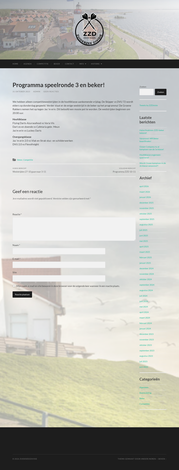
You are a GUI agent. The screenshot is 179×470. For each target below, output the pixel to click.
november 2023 (146, 339)
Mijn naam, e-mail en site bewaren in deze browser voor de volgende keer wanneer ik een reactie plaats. (68, 286)
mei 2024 (143, 306)
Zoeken (142, 86)
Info (81, 64)
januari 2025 (145, 263)
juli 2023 (143, 361)
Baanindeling (145, 393)
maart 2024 (144, 317)
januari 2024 (145, 328)
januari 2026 (145, 197)
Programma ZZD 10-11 (124, 170)
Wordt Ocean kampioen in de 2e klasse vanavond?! (152, 164)
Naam (16, 245)
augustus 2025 (146, 224)
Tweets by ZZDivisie (148, 105)
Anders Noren (148, 459)
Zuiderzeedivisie (28, 459)
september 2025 (146, 219)
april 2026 (144, 186)
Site (15, 272)
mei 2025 (143, 241)
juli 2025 (143, 230)
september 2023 (146, 350)
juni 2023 (143, 367)
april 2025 (144, 246)
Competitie (43, 64)
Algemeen (144, 387)
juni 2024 (143, 301)
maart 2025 (144, 252)
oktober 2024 (145, 279)
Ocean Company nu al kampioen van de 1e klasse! (151, 148)
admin (36, 91)
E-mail (16, 258)
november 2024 (146, 274)
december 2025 (146, 202)
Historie (95, 64)
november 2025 (146, 208)
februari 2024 (145, 323)
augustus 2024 (146, 290)
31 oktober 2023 (21, 91)
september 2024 (146, 284)
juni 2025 (143, 235)
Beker (57, 64)
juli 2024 (143, 295)
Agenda (28, 64)
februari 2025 (145, 257)
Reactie (17, 214)
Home (15, 64)
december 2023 (146, 334)
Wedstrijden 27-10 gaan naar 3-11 (29, 170)
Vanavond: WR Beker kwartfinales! (149, 139)
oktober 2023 (145, 345)
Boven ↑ (162, 459)
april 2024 (144, 312)
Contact (69, 64)
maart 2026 (144, 191)
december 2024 (146, 268)
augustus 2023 (146, 356)
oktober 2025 (145, 213)
